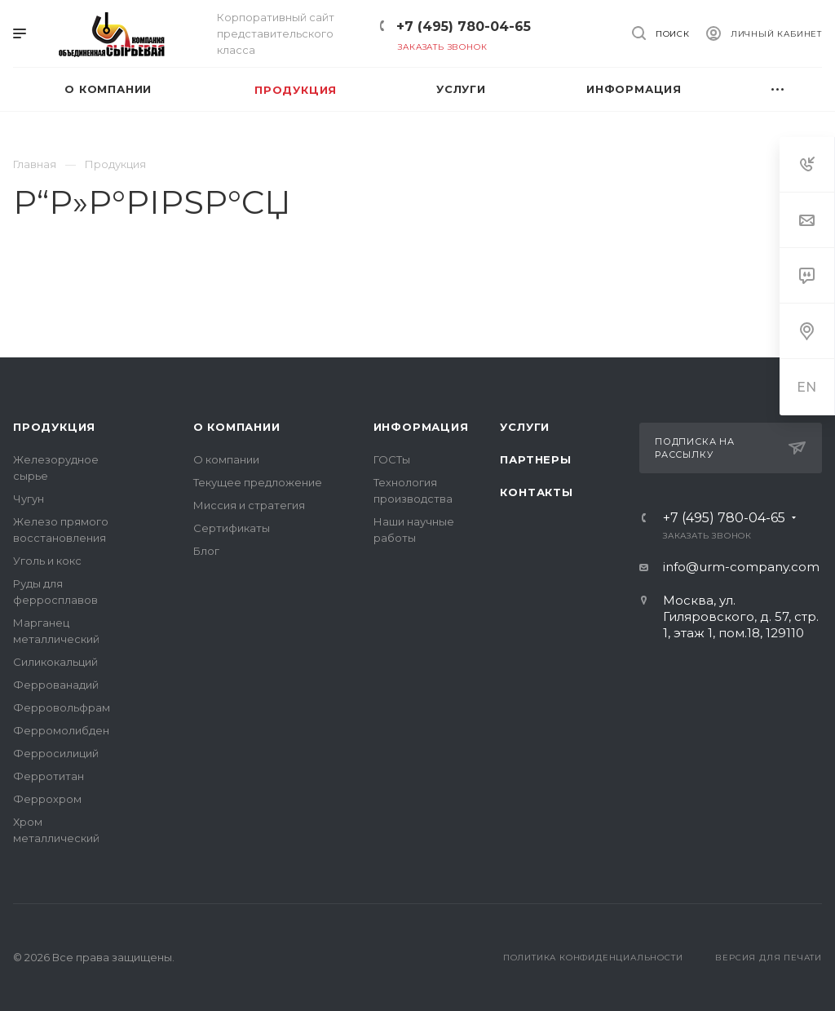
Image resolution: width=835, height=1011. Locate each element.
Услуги (525, 426)
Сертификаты (231, 527)
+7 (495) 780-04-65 (463, 26)
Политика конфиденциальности (593, 957)
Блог (206, 550)
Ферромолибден (61, 730)
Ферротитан (48, 776)
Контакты (536, 492)
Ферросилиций (56, 753)
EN (807, 387)
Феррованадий (56, 684)
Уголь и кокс (47, 560)
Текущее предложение (257, 482)
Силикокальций (55, 661)
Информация (421, 426)
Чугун (28, 498)
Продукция (54, 426)
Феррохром (47, 798)
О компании (237, 426)
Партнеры (535, 459)
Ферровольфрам (61, 707)
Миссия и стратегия (249, 505)
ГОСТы (391, 459)
